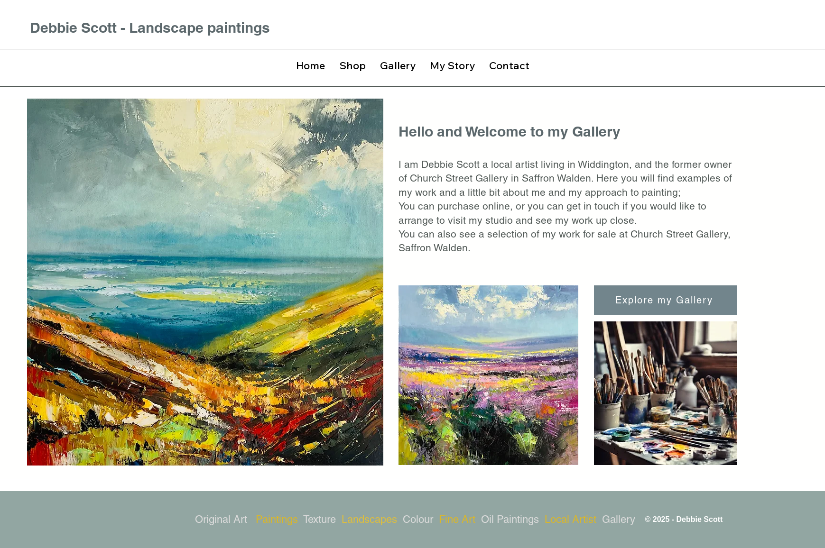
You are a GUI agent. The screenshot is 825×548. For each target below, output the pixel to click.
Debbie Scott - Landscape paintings (150, 27)
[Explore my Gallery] (665, 300)
